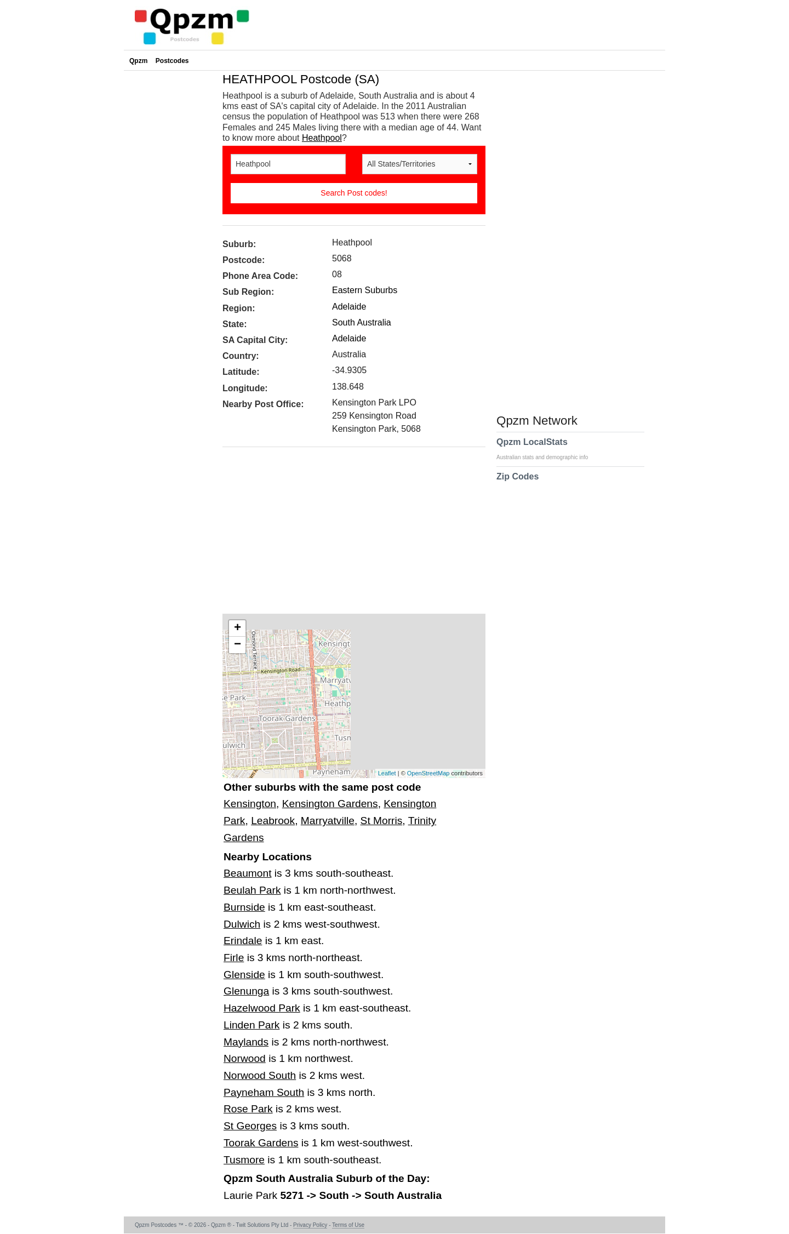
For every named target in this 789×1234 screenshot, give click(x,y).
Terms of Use (348, 1225)
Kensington (250, 803)
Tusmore (244, 1160)
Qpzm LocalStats (547, 448)
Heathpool (322, 137)
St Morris (382, 820)
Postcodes (172, 61)
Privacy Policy (310, 1225)
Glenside (244, 974)
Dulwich (242, 924)
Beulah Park (252, 890)
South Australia (361, 322)
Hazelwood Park (262, 1008)
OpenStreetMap (428, 773)
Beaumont (247, 873)
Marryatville (328, 820)
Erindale (243, 940)
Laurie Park (252, 1195)
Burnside (244, 907)
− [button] (237, 645)
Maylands (246, 1042)
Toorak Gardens (261, 1143)
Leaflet (387, 773)
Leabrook (273, 820)
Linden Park (251, 1025)
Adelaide (349, 306)
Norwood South (260, 1075)
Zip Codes (517, 483)
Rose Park (248, 1109)
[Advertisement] (348, 534)
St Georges (250, 1126)
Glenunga (246, 991)
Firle (234, 957)
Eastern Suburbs (364, 290)
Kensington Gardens (330, 803)
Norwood (245, 1058)
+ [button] (237, 628)
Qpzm (138, 61)
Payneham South (264, 1092)
